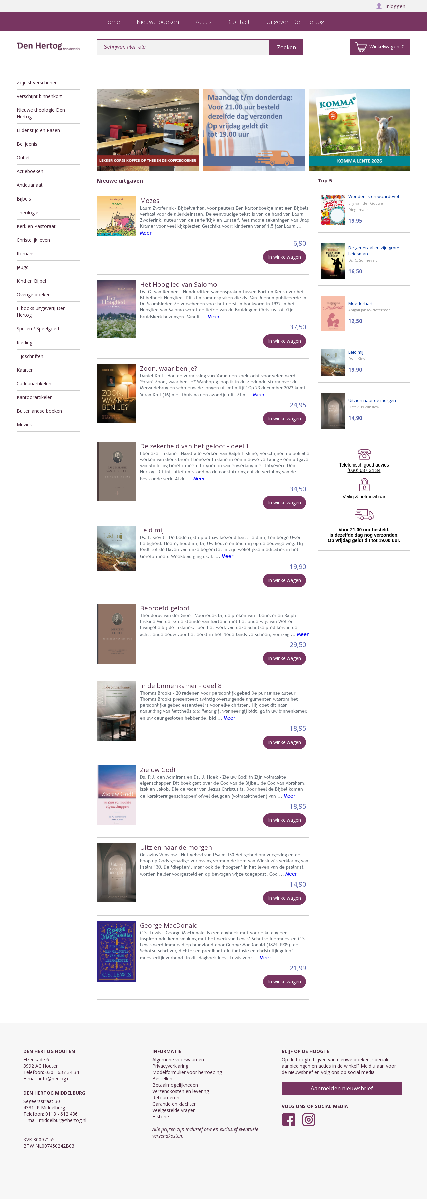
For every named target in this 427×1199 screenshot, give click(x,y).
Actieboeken (30, 171)
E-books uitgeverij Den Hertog (41, 311)
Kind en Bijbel (31, 281)
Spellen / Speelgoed (38, 328)
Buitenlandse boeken (39, 411)
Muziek (24, 424)
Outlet (23, 157)
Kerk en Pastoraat (36, 226)
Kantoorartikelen (35, 397)
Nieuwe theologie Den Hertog (41, 113)
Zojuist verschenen (37, 82)
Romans (26, 253)
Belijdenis (27, 144)
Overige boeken (34, 294)
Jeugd (23, 267)
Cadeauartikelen (34, 383)
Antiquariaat (30, 185)
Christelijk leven (33, 240)
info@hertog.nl (55, 1078)
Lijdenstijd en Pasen (38, 130)
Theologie (27, 212)
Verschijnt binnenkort (39, 96)
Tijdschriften (30, 356)
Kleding (24, 342)
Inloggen (390, 6)
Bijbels (24, 198)
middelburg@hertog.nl (62, 1120)
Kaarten (25, 370)
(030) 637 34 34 (364, 470)
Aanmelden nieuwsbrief (342, 1088)
